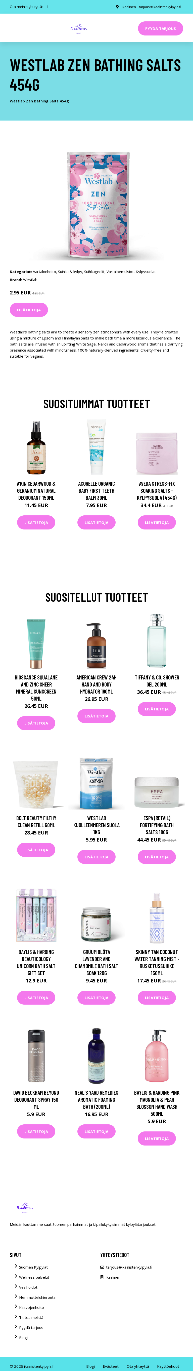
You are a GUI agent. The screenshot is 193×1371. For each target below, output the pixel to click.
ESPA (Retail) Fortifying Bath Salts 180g (157, 825)
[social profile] (47, 7)
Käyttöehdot (168, 1366)
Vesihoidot (28, 1287)
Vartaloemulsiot (120, 271)
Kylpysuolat (146, 271)
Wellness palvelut (34, 1277)
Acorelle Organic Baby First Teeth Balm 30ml (96, 490)
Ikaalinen (127, 6)
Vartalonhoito (44, 271)
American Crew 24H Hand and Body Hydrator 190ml (96, 684)
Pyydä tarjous (160, 28)
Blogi (23, 1337)
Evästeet (111, 1366)
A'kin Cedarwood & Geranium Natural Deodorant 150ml (36, 490)
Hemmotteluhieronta (37, 1297)
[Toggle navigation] (16, 28)
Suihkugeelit (94, 271)
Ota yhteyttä (138, 1366)
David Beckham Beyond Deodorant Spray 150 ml (36, 1099)
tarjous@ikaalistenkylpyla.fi (159, 6)
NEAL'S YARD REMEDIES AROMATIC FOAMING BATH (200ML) (96, 1099)
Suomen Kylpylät (33, 1267)
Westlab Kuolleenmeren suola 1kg (96, 825)
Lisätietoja (29, 309)
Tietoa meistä (31, 1317)
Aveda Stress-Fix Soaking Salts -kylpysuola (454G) (157, 490)
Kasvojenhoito (31, 1307)
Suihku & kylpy (70, 271)
